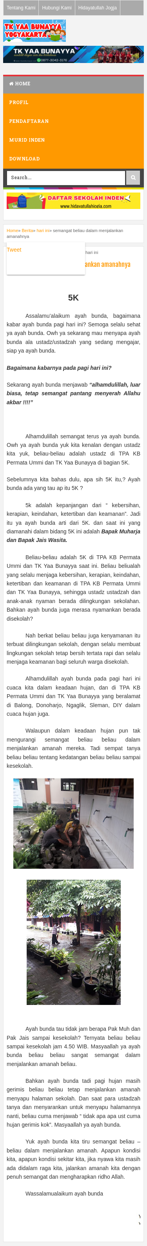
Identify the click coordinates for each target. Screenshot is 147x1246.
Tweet (14, 250)
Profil (18, 102)
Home (19, 84)
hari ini (91, 252)
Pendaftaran (29, 121)
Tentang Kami (21, 8)
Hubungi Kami (56, 8)
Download (24, 159)
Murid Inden (27, 140)
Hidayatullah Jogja (97, 8)
